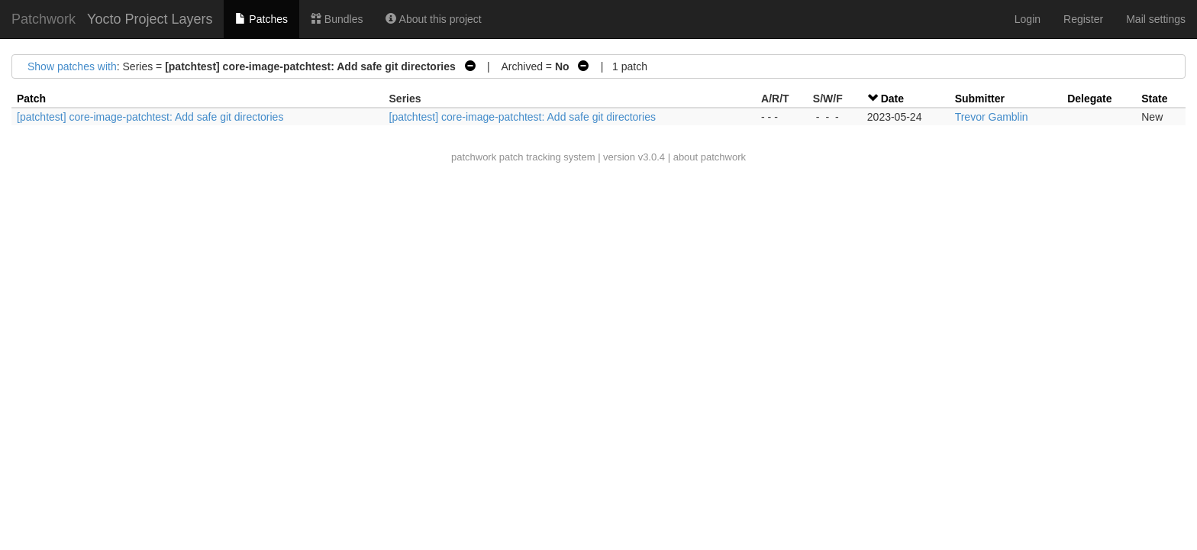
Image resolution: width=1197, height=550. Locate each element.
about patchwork (709, 157)
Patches (261, 19)
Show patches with (72, 66)
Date (892, 98)
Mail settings (1156, 19)
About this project (433, 19)
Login (1028, 19)
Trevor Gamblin (991, 117)
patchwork (473, 157)
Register (1083, 19)
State (1154, 98)
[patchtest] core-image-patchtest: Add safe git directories (150, 117)
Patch (31, 98)
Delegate (1089, 98)
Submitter (980, 98)
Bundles (337, 19)
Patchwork (43, 19)
